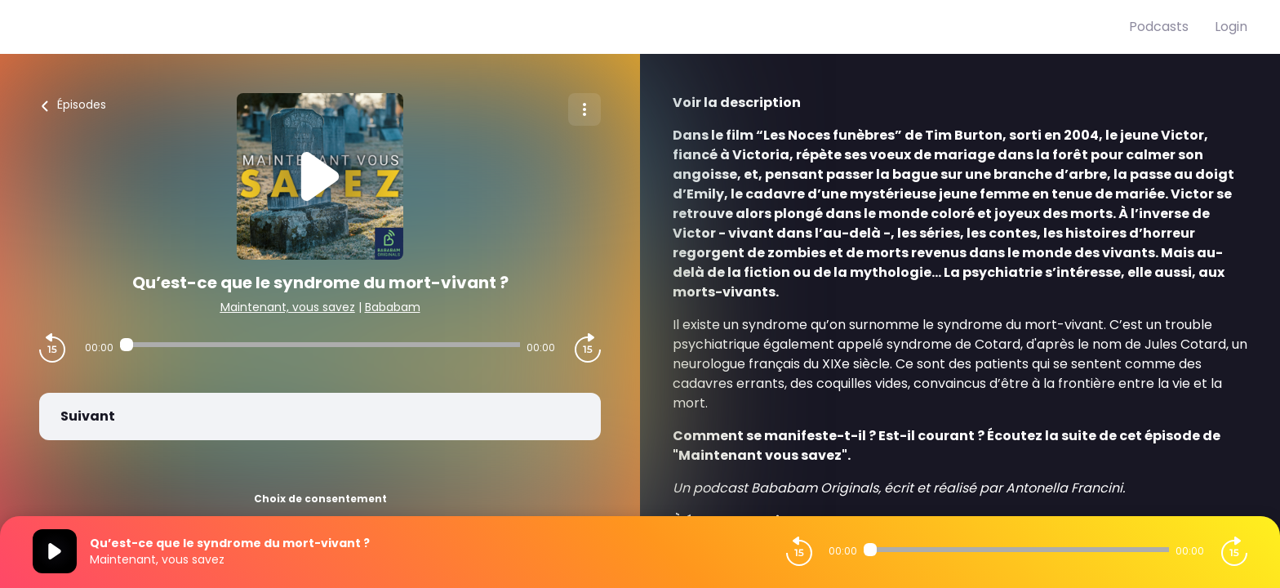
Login (1231, 26)
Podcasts (1159, 26)
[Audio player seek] (320, 344)
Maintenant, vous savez (287, 307)
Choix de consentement (320, 499)
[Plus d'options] (584, 109)
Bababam (392, 307)
